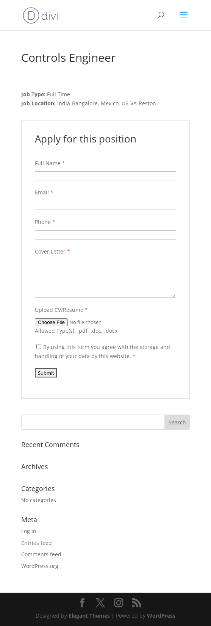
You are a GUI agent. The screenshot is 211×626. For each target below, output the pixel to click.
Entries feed (36, 542)
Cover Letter (52, 251)
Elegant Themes (89, 615)
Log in (28, 531)
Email (44, 192)
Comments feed (41, 554)
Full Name (50, 163)
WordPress (161, 615)
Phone (45, 221)
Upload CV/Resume (61, 309)
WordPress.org (39, 566)
